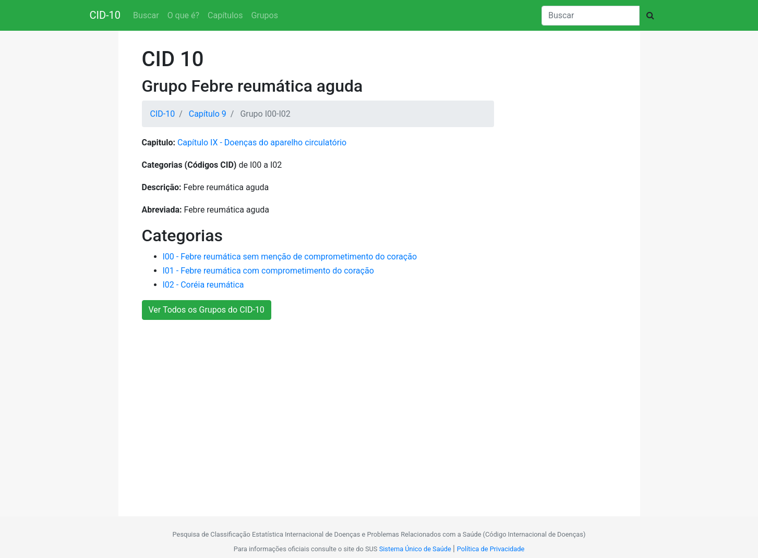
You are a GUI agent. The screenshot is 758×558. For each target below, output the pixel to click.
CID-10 (105, 15)
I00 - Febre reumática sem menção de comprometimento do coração (290, 257)
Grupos (264, 15)
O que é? (183, 15)
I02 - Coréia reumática (203, 285)
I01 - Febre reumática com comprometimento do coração (268, 271)
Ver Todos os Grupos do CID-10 (206, 310)
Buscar (146, 15)
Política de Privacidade (490, 549)
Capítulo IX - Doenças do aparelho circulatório (261, 142)
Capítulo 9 (207, 114)
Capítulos (225, 15)
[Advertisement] (375, 413)
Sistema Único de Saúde (415, 549)
